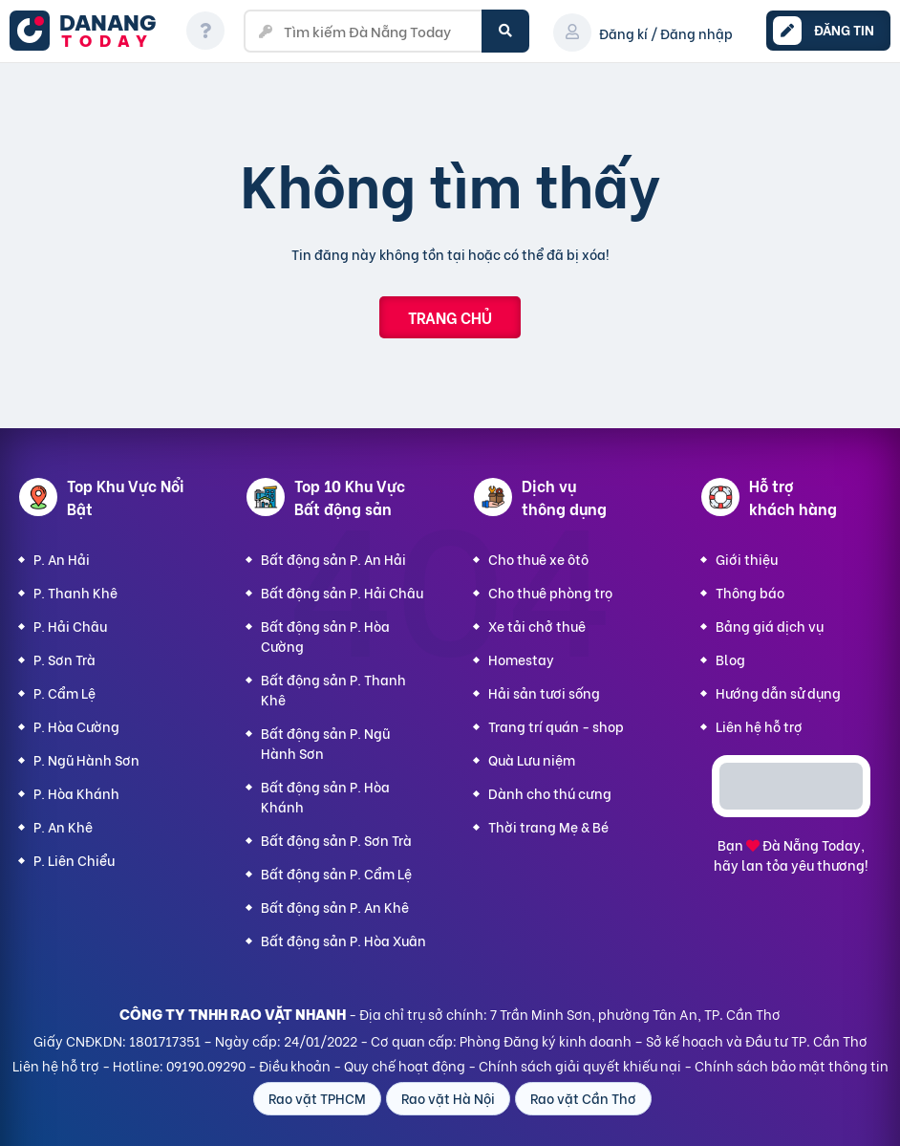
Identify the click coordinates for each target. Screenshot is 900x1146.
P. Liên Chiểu (74, 860)
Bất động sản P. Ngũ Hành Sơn (325, 743)
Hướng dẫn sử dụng (778, 692)
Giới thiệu (747, 559)
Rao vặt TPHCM (317, 1098)
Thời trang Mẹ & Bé (548, 826)
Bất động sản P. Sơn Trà (336, 840)
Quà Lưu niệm (531, 759)
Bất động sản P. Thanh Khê (333, 689)
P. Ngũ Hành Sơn (86, 759)
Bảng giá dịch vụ (770, 626)
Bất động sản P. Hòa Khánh (325, 796)
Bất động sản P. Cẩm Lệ (336, 873)
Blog (730, 659)
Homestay (521, 659)
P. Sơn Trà (64, 659)
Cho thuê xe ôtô (538, 559)
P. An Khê (63, 826)
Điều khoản (295, 1065)
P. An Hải (61, 559)
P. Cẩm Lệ (64, 692)
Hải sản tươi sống (544, 692)
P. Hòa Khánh (76, 793)
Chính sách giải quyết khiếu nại (580, 1065)
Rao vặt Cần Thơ (583, 1098)
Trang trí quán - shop (556, 726)
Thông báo (750, 592)
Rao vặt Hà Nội (448, 1098)
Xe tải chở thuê (537, 626)
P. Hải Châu (70, 626)
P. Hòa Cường (76, 726)
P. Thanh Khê (75, 592)
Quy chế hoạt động (404, 1065)
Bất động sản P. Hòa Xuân (343, 940)
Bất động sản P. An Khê (335, 907)
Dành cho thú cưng (549, 793)
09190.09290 (206, 1065)
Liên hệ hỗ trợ (759, 726)
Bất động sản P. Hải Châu (342, 592)
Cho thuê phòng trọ (550, 592)
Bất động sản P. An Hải (333, 559)
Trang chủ (450, 317)
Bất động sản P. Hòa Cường (325, 636)
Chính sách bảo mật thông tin (792, 1065)
